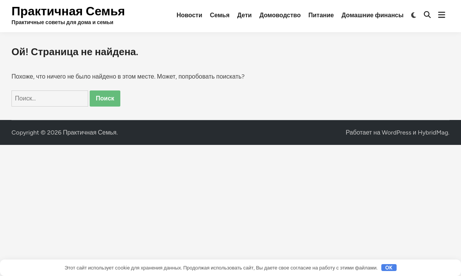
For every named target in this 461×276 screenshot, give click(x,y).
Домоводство (280, 15)
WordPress (396, 132)
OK (388, 268)
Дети (244, 15)
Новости (189, 15)
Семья (220, 15)
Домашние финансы (372, 15)
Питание (321, 15)
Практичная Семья (68, 11)
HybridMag (433, 132)
